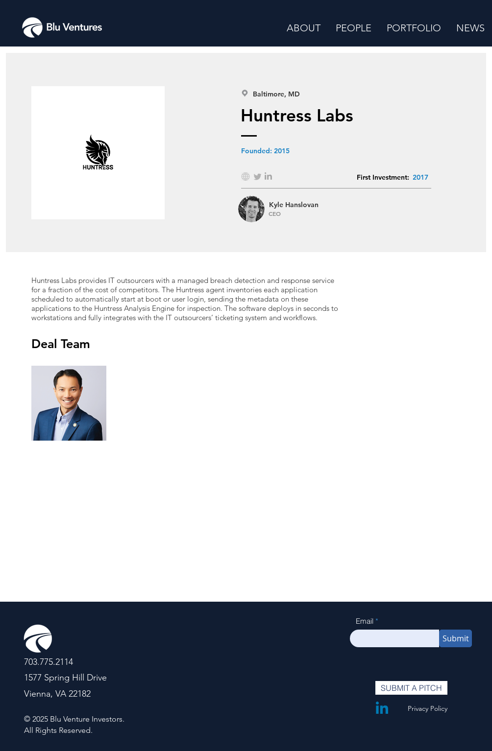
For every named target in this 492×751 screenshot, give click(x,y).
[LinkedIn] (382, 708)
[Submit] (455, 638)
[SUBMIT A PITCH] (411, 688)
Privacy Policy (427, 708)
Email (364, 621)
